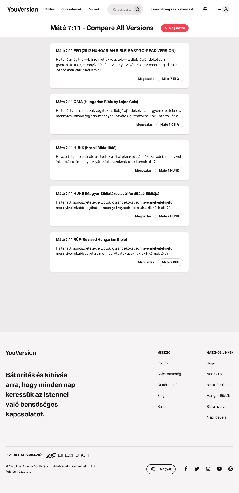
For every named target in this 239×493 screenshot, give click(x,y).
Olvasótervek (71, 9)
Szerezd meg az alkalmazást (172, 9)
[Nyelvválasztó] (205, 9)
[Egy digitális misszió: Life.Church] (119, 452)
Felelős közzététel (19, 471)
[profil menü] (223, 9)
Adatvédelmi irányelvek (70, 466)
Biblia (49, 9)
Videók (94, 9)
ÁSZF (94, 466)
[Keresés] (119, 9)
